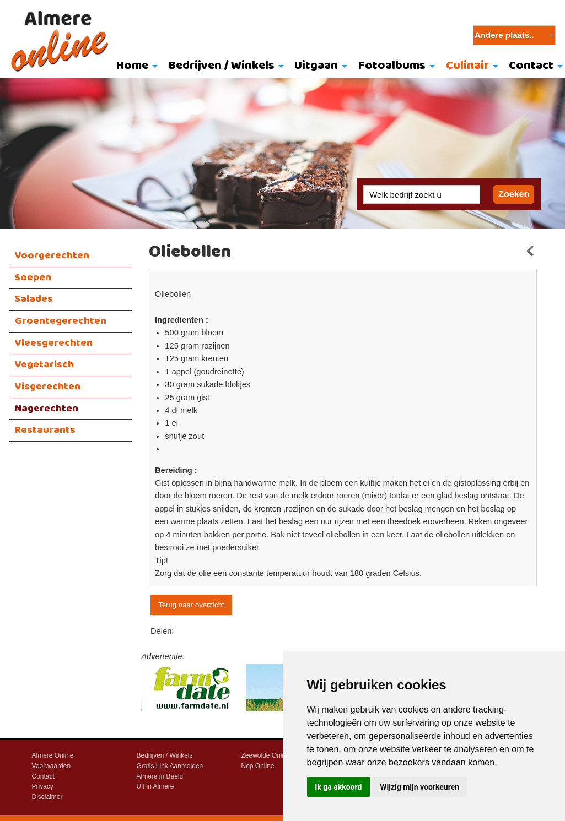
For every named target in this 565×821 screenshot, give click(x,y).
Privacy (42, 786)
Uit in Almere (155, 786)
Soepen (33, 277)
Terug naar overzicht (191, 605)
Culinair (467, 65)
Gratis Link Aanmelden (170, 766)
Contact (43, 776)
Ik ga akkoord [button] (338, 786)
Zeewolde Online (266, 755)
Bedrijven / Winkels (222, 65)
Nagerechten (46, 408)
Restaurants (45, 430)
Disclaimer (47, 797)
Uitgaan (316, 65)
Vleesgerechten (54, 343)
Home (132, 65)
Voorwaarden (51, 766)
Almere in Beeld (160, 776)
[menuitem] (134, 67)
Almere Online (53, 755)
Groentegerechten (60, 321)
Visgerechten (47, 386)
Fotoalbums (392, 65)
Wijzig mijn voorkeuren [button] (419, 786)
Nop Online (258, 766)
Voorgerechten (52, 255)
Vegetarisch (44, 364)
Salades (34, 299)
